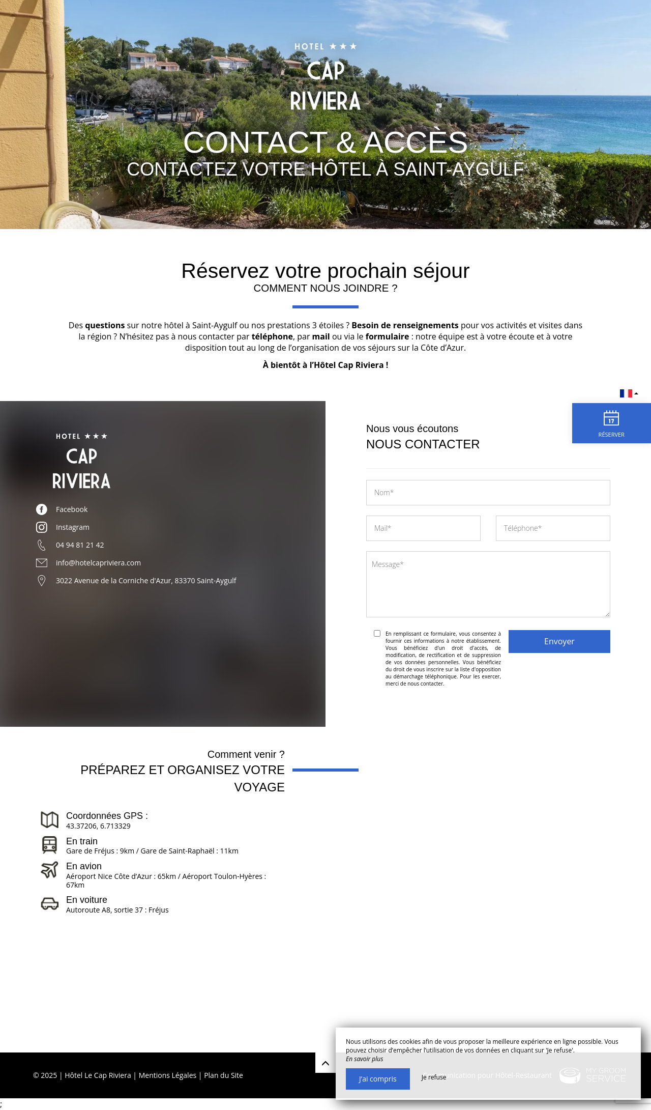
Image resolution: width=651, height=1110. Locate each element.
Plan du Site (223, 1075)
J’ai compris (378, 1079)
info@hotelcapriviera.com (98, 562)
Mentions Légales (168, 1075)
